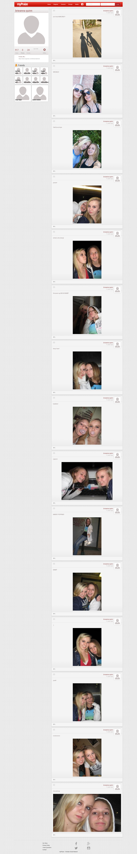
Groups (70, 4)
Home (49, 4)
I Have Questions (47, 847)
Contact (45, 849)
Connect (63, 4)
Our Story (45, 843)
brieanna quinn (108, 11)
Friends (20, 65)
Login (117, 4)
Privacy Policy (46, 845)
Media (76, 4)
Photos (22, 53)
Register (56, 4)
